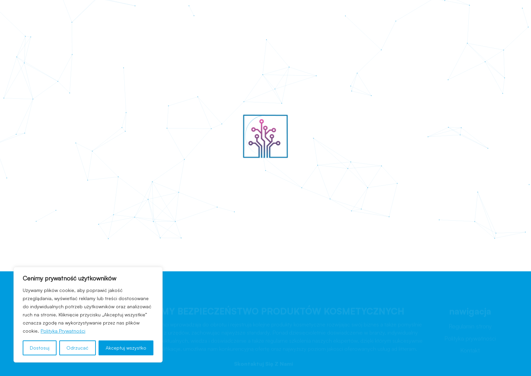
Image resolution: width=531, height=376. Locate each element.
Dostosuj (39, 348)
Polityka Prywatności (63, 331)
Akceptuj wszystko (126, 348)
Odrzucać (77, 348)
